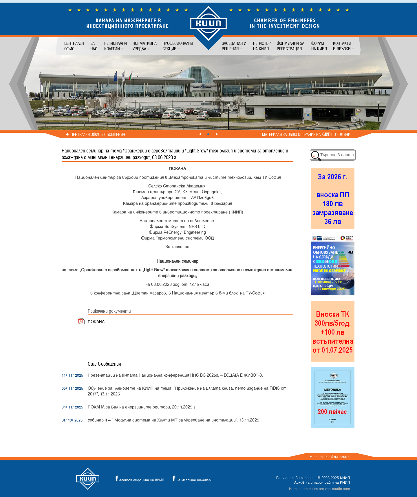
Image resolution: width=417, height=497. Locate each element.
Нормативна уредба (145, 46)
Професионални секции (177, 46)
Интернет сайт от (319, 489)
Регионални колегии (115, 46)
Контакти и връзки (342, 46)
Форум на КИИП (319, 46)
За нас (93, 46)
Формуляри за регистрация (290, 46)
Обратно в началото (332, 456)
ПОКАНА (96, 321)
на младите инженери (190, 478)
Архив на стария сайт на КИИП (322, 483)
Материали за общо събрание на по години (306, 134)
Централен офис (74, 46)
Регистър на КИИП (262, 46)
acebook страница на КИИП (138, 478)
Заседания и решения (234, 46)
